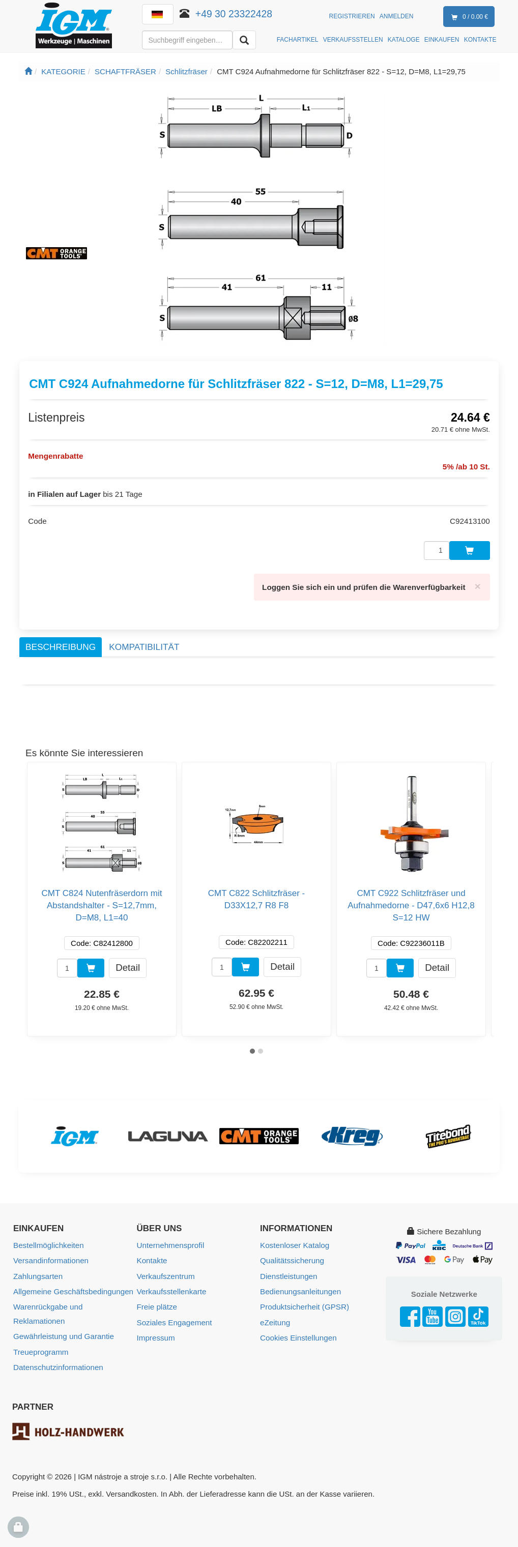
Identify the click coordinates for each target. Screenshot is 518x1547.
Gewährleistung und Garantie (62, 1332)
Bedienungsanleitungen (300, 1288)
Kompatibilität (144, 644)
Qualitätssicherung (291, 1258)
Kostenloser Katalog (294, 1242)
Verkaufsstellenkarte (171, 1288)
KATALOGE (404, 39)
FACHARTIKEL (298, 39)
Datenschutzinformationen (57, 1363)
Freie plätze (157, 1303)
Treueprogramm (40, 1348)
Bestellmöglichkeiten (48, 1242)
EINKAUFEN (441, 39)
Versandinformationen (50, 1258)
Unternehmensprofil (170, 1242)
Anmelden (397, 16)
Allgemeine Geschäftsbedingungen (72, 1288)
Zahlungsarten (37, 1273)
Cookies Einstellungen (297, 1334)
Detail (128, 965)
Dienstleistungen (288, 1273)
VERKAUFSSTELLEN (353, 39)
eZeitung (275, 1319)
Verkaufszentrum (165, 1273)
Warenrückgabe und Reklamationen (47, 1310)
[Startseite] (28, 71)
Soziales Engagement (174, 1319)
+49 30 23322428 (233, 13)
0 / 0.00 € (467, 17)
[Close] (478, 584)
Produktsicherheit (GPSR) (304, 1303)
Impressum (156, 1334)
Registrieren (352, 16)
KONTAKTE (480, 39)
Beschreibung (60, 644)
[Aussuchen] (244, 40)
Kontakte (152, 1258)
